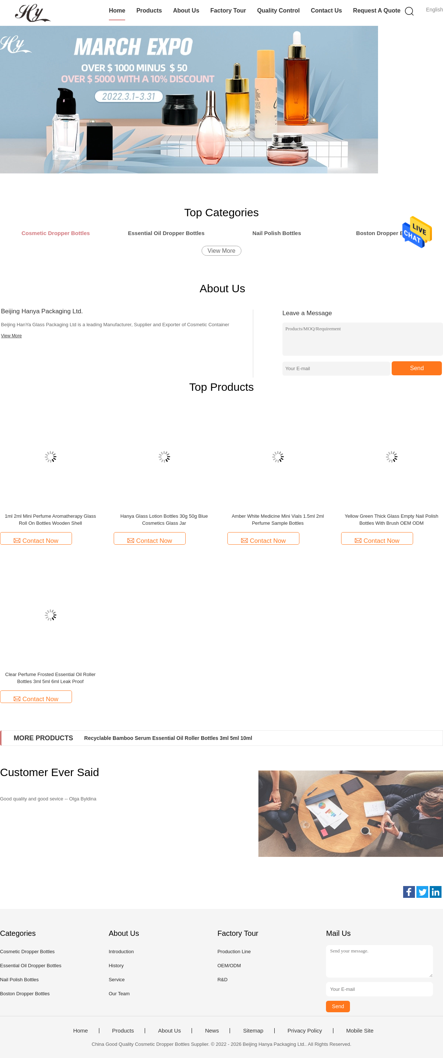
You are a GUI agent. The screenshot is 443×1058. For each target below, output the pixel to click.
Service (116, 979)
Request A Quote (377, 10)
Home (117, 10)
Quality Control (278, 10)
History (116, 965)
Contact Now (36, 540)
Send (417, 368)
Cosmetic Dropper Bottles (27, 951)
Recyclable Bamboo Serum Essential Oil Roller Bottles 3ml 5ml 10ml (168, 738)
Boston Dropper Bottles (24, 993)
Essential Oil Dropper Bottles (30, 965)
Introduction (121, 951)
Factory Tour (228, 10)
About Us (186, 10)
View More (221, 251)
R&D (222, 979)
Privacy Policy (305, 1030)
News (212, 1030)
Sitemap (253, 1030)
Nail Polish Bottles (19, 979)
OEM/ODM (229, 965)
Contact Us (326, 10)
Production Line (234, 951)
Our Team (119, 993)
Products (149, 10)
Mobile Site (360, 1030)
